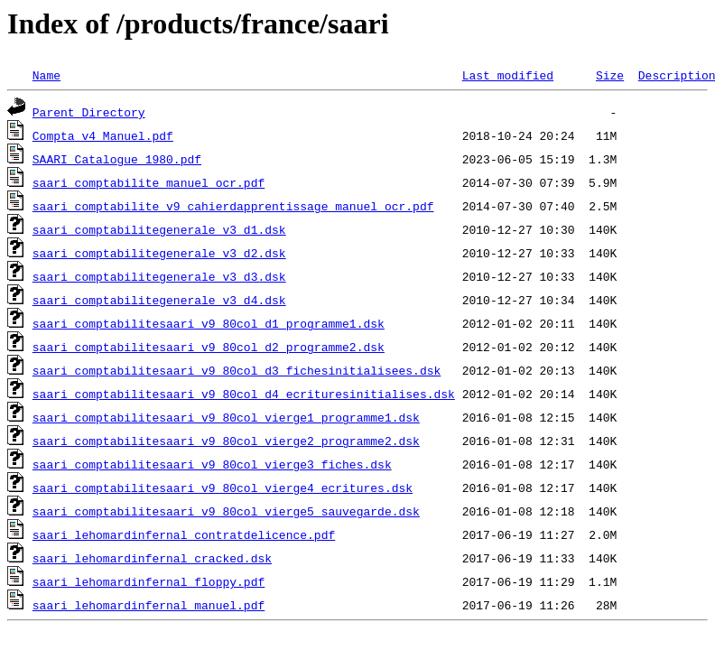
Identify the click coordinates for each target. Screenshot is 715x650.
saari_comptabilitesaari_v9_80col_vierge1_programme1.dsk (226, 417)
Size (610, 75)
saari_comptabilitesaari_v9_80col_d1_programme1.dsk (208, 323)
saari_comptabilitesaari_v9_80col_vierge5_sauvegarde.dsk (226, 511)
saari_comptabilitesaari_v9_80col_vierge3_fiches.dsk (212, 464)
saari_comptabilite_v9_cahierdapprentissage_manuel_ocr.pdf (233, 206)
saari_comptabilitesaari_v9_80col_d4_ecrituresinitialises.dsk (243, 393)
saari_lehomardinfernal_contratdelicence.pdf (183, 534)
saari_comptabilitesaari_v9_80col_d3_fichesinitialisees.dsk (236, 370)
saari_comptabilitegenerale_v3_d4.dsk (159, 300)
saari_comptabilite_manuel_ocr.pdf (148, 182)
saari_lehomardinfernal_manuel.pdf (148, 605)
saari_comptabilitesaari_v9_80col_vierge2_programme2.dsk (226, 440)
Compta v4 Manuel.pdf (102, 135)
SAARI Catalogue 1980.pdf (116, 159)
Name (46, 75)
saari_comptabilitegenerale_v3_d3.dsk (159, 276)
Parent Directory (88, 112)
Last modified (507, 75)
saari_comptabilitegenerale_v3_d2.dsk (159, 253)
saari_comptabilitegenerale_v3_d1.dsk (159, 229)
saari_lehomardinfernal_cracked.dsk (152, 558)
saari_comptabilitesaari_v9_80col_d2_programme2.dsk (208, 347)
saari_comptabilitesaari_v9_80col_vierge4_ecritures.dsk (222, 487)
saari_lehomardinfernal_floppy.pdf (148, 581)
